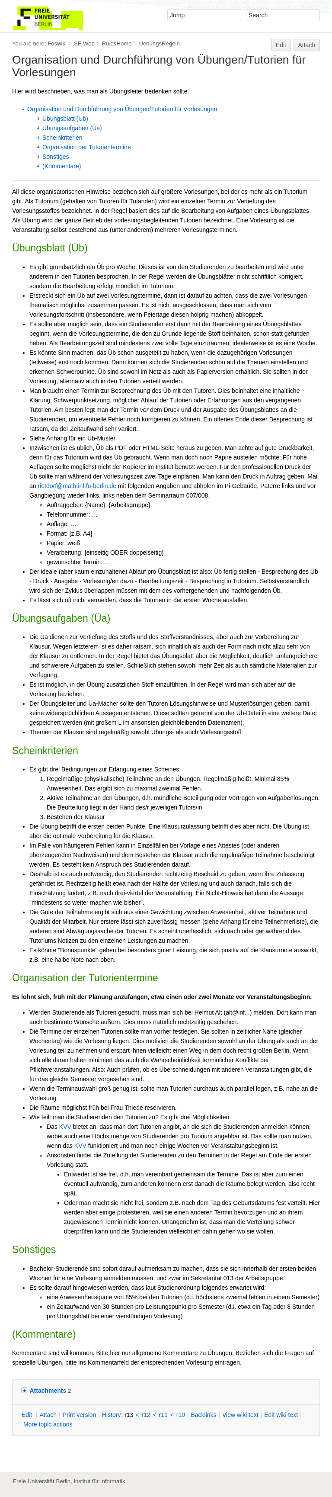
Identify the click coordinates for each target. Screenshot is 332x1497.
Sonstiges (55, 156)
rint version (79, 1414)
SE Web (84, 43)
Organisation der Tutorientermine (86, 147)
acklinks (203, 1414)
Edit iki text (281, 1414)
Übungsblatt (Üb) (65, 118)
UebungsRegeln (159, 43)
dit (28, 1414)
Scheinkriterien (62, 137)
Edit (281, 45)
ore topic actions (48, 1424)
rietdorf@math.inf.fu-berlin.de (77, 485)
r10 (180, 1414)
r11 (163, 1414)
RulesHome (117, 43)
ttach (48, 1414)
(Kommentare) (61, 166)
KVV (65, 1126)
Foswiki (57, 43)
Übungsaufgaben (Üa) (72, 128)
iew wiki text (240, 1414)
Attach (307, 45)
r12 (145, 1414)
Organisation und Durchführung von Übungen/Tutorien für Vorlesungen (122, 109)
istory (111, 1414)
